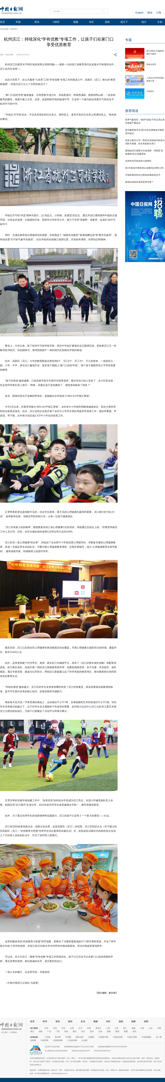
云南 (100, 1031)
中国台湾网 (132, 1037)
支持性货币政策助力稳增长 (138, 161)
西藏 (109, 1031)
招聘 (146, 1021)
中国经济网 (118, 1037)
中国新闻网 (58, 1040)
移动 (149, 12)
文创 (159, 22)
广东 (49, 1031)
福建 (133, 1028)
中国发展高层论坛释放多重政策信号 (142, 175)
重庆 (75, 1031)
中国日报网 (4, 29)
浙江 (125, 1028)
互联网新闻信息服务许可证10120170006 (79, 1047)
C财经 (56, 22)
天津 (55, 1028)
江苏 (116, 1028)
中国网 (68, 1037)
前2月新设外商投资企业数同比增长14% (144, 168)
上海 (108, 1028)
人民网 (47, 1037)
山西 (72, 1028)
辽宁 (80, 1028)
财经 (70, 1021)
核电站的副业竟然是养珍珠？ (139, 182)
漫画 (107, 22)
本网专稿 (13, 29)
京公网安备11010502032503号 (56, 1051)
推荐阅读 (131, 111)
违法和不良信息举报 (52, 1047)
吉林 (89, 1028)
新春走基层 (151, 64)
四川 (83, 1031)
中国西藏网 (146, 1037)
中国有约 (150, 91)
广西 (58, 1031)
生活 (83, 1021)
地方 (143, 22)
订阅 (158, 12)
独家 (133, 1021)
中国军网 (44, 1040)
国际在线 (79, 1037)
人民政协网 (72, 1040)
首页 (2, 22)
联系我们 (14, 1032)
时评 (45, 1021)
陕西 (117, 1031)
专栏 (91, 22)
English (139, 12)
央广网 (159, 1037)
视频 (75, 22)
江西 (142, 1028)
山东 (150, 1028)
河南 (159, 1028)
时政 (18, 22)
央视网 (91, 1037)
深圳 (134, 1031)
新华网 (58, 1037)
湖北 (32, 1031)
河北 (63, 1028)
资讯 (36, 22)
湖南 (40, 1031)
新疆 (126, 1031)
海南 (66, 1031)
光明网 (33, 1040)
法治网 (84, 1040)
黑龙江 (98, 1028)
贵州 (92, 1031)
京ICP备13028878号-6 (102, 1051)
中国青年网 (103, 1037)
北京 (46, 1028)
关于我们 (4, 1032)
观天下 (124, 22)
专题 (128, 40)
